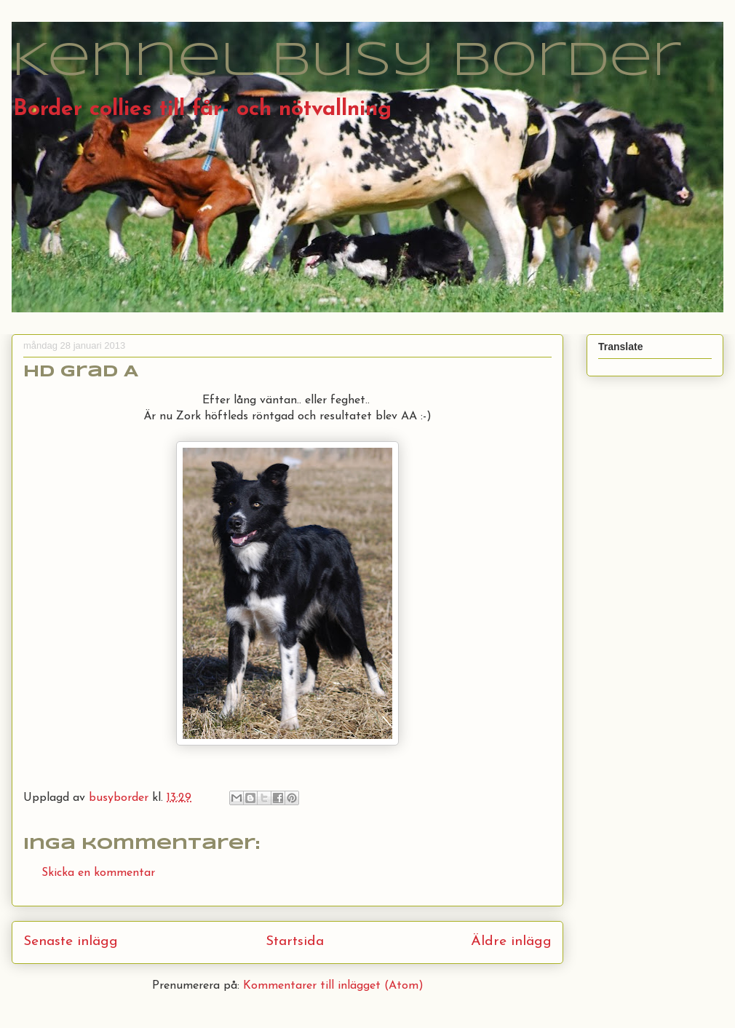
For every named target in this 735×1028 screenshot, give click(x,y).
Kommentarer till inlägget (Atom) (333, 986)
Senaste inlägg (70, 942)
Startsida (295, 942)
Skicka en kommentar (98, 873)
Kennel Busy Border (346, 62)
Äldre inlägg (511, 942)
